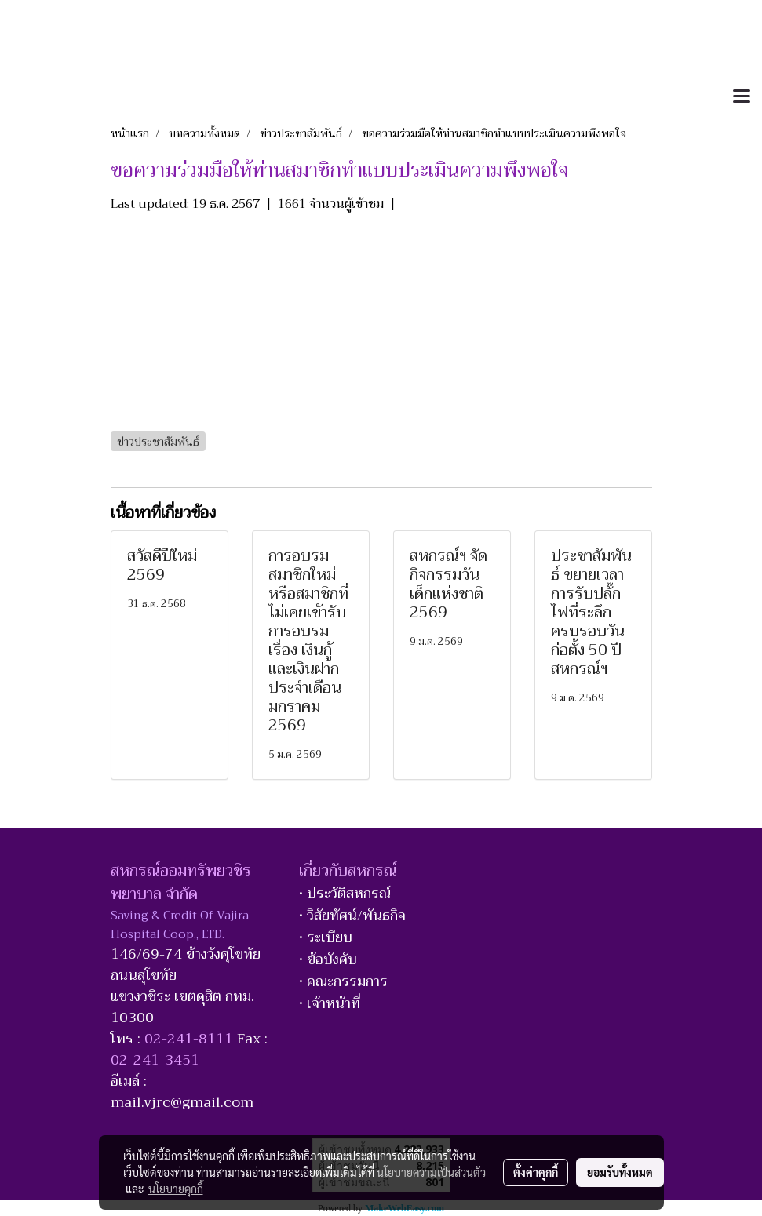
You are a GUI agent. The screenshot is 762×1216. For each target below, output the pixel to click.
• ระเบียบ (325, 937)
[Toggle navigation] (741, 97)
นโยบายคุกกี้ (175, 1188)
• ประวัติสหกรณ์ (345, 893)
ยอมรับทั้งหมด (620, 1172)
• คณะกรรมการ (343, 981)
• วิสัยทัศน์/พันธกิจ (352, 915)
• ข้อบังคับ (328, 959)
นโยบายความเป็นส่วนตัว (431, 1172)
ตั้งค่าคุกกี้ (535, 1172)
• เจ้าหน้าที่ (329, 1003)
